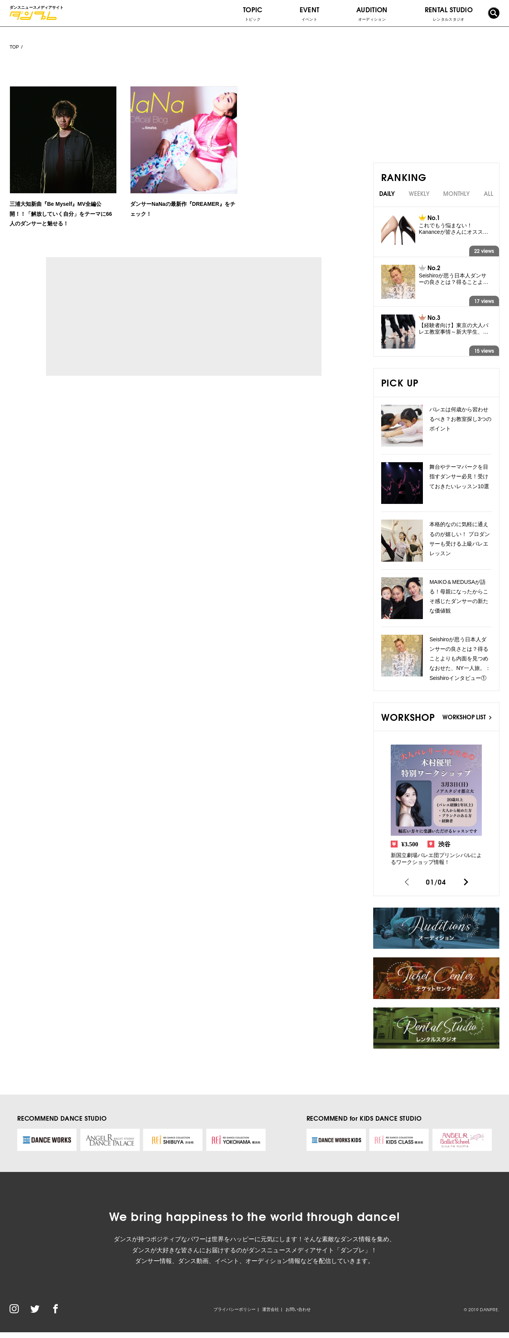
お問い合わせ (298, 1309)
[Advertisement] (116, 316)
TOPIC (253, 13)
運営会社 (270, 1309)
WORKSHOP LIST (466, 716)
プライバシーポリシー (235, 1309)
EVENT (310, 13)
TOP (14, 47)
